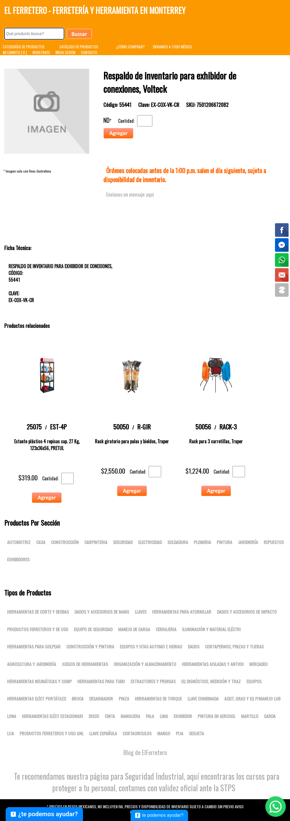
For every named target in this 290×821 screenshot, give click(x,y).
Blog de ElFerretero (145, 752)
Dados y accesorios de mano (101, 611)
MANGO (163, 733)
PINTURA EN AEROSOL (216, 716)
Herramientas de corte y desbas (38, 611)
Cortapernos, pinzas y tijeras (234, 646)
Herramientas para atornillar (181, 611)
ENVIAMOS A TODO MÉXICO (172, 47)
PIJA (179, 733)
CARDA (270, 716)
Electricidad (150, 542)
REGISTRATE (41, 52)
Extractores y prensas (153, 681)
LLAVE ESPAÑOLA (103, 733)
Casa (40, 542)
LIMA (164, 716)
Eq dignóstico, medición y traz (211, 681)
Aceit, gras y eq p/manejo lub (252, 698)
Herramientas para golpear (34, 646)
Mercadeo (258, 664)
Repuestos (274, 542)
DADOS (193, 646)
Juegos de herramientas (85, 664)
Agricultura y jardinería (31, 664)
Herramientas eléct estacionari (52, 716)
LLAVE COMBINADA (203, 698)
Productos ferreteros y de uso (37, 629)
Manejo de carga (134, 629)
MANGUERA (130, 716)
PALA (150, 716)
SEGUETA (196, 733)
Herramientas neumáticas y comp (39, 681)
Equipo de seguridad (93, 629)
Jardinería (248, 542)
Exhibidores (18, 559)
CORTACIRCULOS (137, 733)
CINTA (110, 716)
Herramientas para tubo (101, 681)
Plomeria (202, 542)
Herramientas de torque (158, 698)
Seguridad (123, 542)
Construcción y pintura (90, 646)
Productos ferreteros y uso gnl (52, 733)
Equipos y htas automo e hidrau (151, 646)
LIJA (10, 733)
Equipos (253, 681)
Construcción (65, 542)
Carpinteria (95, 542)
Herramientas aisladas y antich (213, 664)
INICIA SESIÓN (65, 52)
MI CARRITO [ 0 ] (15, 52)
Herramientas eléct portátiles (36, 698)
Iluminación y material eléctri (211, 629)
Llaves (140, 611)
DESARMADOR (101, 698)
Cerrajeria (166, 629)
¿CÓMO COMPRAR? (130, 47)
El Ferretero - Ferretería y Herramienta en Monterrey (94, 10)
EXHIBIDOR (183, 716)
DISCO (94, 716)
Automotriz (19, 542)
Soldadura (177, 542)
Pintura (224, 542)
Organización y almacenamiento (145, 664)
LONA (11, 716)
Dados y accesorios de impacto (247, 611)
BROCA (78, 698)
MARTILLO (249, 716)
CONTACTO (89, 52)
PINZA (124, 698)
